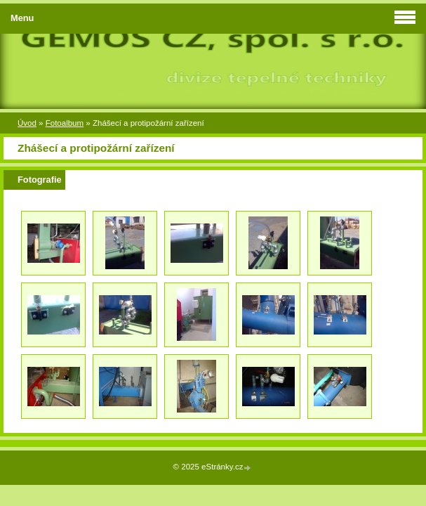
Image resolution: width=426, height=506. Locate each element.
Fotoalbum (65, 123)
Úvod (27, 123)
